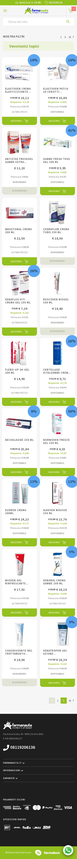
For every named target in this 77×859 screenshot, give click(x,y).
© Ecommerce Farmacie (18, 852)
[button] (38, 763)
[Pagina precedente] (56, 36)
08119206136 (55, 2)
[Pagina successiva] (65, 36)
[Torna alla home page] (36, 10)
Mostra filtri (14, 36)
